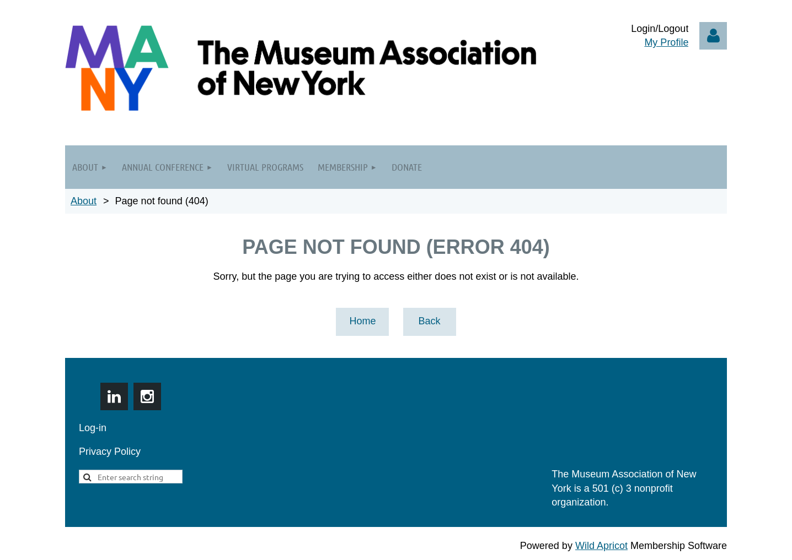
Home (362, 321)
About (84, 200)
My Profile (666, 42)
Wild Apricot (601, 545)
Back (429, 321)
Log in (713, 36)
